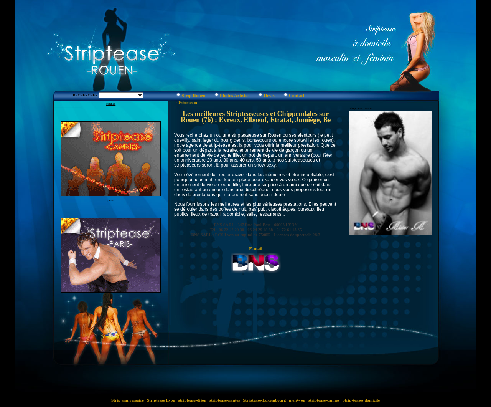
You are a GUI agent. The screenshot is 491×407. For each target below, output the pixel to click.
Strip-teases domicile (361, 400)
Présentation (187, 102)
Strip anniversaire (127, 400)
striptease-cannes (323, 400)
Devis (269, 95)
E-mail (255, 248)
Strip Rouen (193, 95)
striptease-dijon (192, 400)
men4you (297, 400)
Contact (297, 95)
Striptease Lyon (161, 400)
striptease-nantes (224, 400)
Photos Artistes (234, 95)
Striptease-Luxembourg (264, 400)
